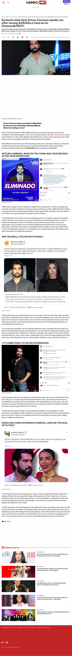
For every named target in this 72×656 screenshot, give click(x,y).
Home (3, 16)
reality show (29, 135)
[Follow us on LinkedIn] (7, 642)
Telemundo (58, 135)
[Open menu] (3, 2)
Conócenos (13, 627)
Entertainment (13, 16)
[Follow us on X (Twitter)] (4, 642)
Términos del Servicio (30, 627)
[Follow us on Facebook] (2, 642)
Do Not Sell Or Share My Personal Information (10, 647)
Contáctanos (20, 627)
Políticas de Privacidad (43, 627)
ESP (65, 4)
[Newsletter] (66, 1)
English (7, 16)
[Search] (8, 2)
